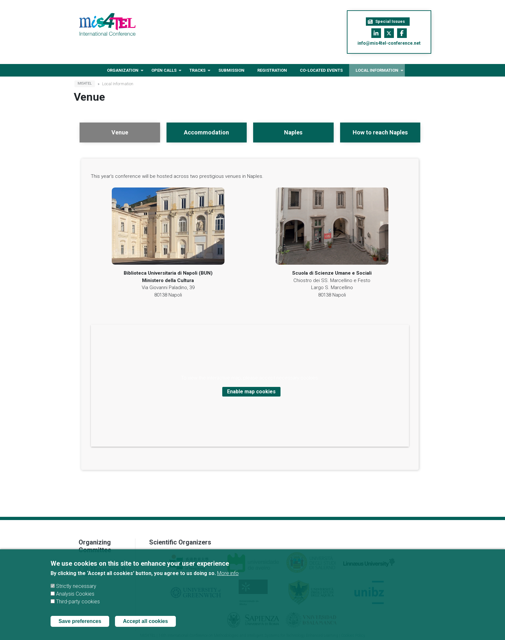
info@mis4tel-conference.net (389, 43)
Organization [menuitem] (122, 72)
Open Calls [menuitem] (164, 72)
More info (228, 581)
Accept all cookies (145, 628)
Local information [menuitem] (377, 72)
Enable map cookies (251, 392)
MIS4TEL (85, 83)
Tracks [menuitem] (197, 72)
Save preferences (80, 628)
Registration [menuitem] (272, 70)
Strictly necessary (76, 593)
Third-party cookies (78, 609)
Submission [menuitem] (231, 70)
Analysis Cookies (75, 601)
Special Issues (386, 21)
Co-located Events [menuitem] (321, 70)
